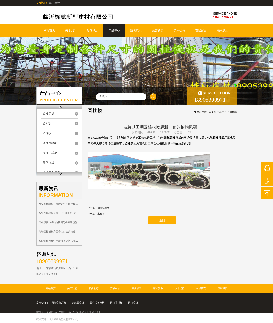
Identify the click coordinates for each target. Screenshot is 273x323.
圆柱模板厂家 (58, 302)
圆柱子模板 (50, 152)
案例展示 (136, 30)
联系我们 (222, 30)
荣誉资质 (157, 30)
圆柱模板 (48, 113)
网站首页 (49, 30)
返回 (162, 220)
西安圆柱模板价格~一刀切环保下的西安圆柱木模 (59, 213)
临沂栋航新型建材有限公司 (63, 319)
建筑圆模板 (78, 302)
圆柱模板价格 (97, 302)
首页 (211, 112)
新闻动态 (92, 30)
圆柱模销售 (103, 207)
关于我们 (71, 30)
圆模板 (47, 123)
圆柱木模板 (50, 143)
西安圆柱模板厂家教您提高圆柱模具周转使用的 (59, 204)
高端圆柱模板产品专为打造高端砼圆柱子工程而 (59, 231)
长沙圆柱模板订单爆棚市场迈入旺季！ (59, 240)
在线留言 (201, 30)
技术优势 (179, 30)
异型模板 (48, 162)
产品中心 (114, 30)
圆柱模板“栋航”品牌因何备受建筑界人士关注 (59, 222)
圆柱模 (47, 133)
